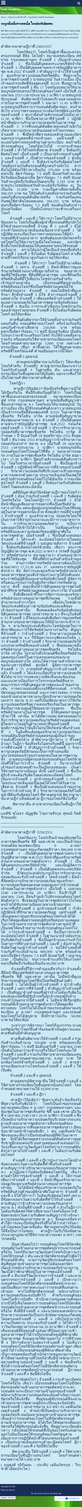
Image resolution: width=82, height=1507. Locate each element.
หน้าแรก (3, 17)
